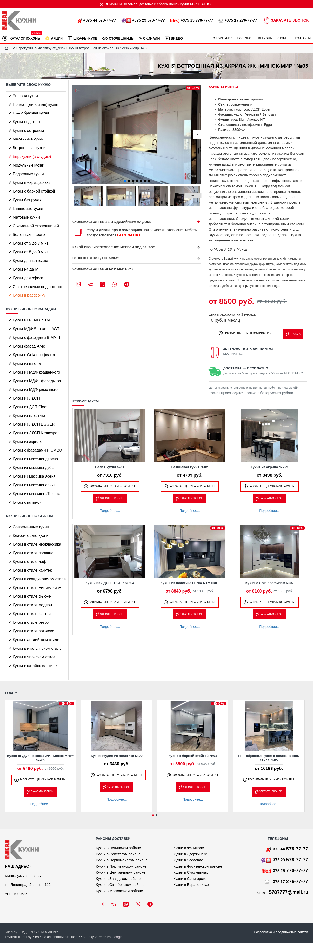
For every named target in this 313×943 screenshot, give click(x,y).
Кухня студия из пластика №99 (116, 756)
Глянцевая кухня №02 (189, 466)
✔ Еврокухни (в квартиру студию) (39, 48)
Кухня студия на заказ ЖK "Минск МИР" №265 (40, 758)
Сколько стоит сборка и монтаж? (102, 269)
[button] (76, 134)
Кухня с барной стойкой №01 (193, 756)
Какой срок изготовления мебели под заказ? (113, 247)
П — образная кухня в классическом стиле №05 (268, 758)
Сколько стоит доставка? (95, 258)
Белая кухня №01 (109, 466)
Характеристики (223, 87)
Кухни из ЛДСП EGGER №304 (110, 581)
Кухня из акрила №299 (269, 466)
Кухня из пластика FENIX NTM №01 (190, 581)
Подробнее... (110, 509)
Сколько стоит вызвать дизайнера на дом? (111, 222)
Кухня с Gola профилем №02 (269, 581)
